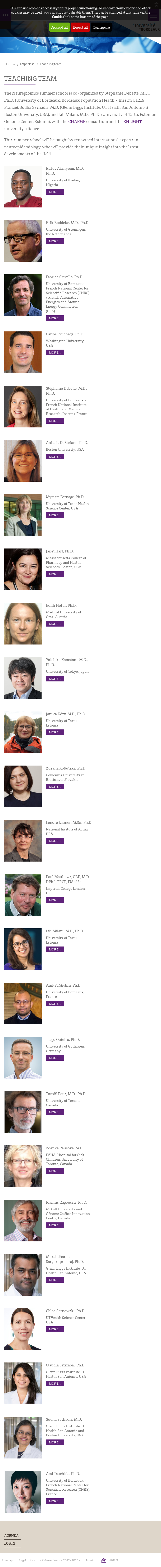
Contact (113, 1560)
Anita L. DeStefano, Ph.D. (67, 442)
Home (10, 64)
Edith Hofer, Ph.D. (61, 605)
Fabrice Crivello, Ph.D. (64, 276)
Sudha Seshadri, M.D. (64, 1419)
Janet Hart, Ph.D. (60, 551)
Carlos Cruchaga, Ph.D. (65, 333)
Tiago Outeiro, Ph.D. (63, 1039)
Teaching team (51, 64)
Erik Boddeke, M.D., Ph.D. (67, 222)
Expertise (27, 64)
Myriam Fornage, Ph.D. (65, 496)
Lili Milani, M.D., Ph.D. (65, 930)
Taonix (90, 1560)
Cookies (58, 16)
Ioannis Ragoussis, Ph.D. (66, 1202)
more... (55, 192)
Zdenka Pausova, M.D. (64, 1147)
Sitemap (7, 1560)
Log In (9, 1543)
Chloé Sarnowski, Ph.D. (65, 1310)
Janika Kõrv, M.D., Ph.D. (66, 713)
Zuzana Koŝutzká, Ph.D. (66, 768)
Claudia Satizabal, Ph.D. (65, 1364)
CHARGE (77, 121)
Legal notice (27, 1560)
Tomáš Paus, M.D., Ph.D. (66, 1093)
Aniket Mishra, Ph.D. (63, 985)
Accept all (59, 27)
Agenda (11, 1536)
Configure (101, 27)
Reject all (80, 27)
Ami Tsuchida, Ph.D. (63, 1473)
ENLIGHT (132, 121)
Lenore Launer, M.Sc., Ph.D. (69, 822)
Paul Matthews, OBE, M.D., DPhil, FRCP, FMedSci (68, 879)
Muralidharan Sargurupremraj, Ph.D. (65, 1259)
